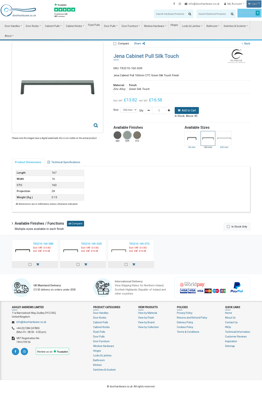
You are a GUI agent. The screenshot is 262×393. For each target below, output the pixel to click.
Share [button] (139, 43)
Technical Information (237, 331)
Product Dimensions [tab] (28, 162)
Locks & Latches (184, 25)
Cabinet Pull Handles (50, 36)
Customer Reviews (236, 336)
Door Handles (20, 25)
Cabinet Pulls (57, 25)
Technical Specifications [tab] (63, 162)
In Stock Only (239, 226)
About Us (230, 317)
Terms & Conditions (188, 331)
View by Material (147, 312)
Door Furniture (127, 25)
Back (246, 43)
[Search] (158, 13)
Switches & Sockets (224, 25)
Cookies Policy (185, 327)
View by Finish (146, 317)
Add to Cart (187, 110)
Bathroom (203, 25)
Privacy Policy (184, 312)
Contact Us (231, 322)
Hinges (168, 25)
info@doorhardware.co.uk (190, 3)
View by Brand (146, 322)
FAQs (228, 327)
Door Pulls (109, 25)
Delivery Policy (185, 322)
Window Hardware (150, 25)
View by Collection (148, 327)
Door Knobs (39, 25)
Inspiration (231, 341)
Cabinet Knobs (77, 25)
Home (228, 312)
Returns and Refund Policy (192, 317)
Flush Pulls (95, 25)
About (243, 25)
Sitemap (230, 346)
